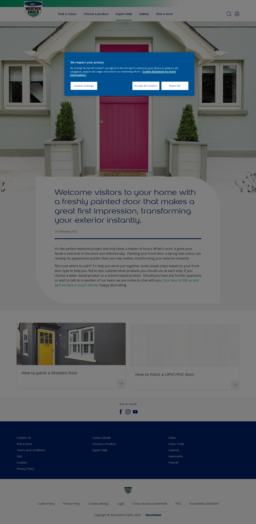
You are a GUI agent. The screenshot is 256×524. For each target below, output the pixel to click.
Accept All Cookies (146, 85)
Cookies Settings (84, 85)
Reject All (175, 85)
